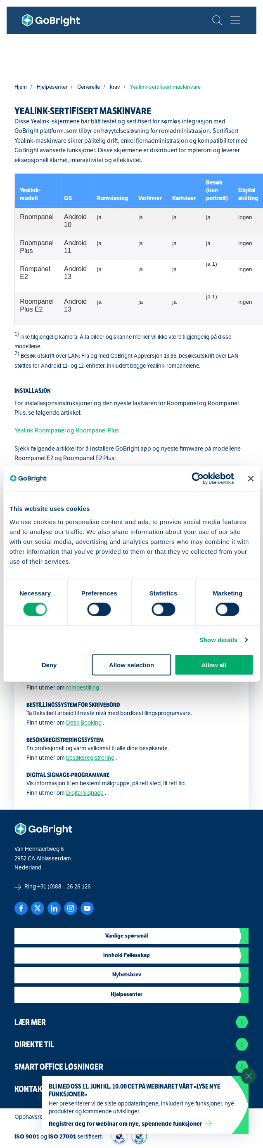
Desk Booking (84, 722)
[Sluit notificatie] (248, 1076)
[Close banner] (251, 479)
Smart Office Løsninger (131, 1067)
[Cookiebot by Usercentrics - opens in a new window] (197, 478)
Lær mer (131, 1022)
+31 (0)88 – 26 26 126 (64, 886)
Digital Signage (85, 792)
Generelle (88, 86)
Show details (218, 639)
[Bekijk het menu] (235, 20)
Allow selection (131, 664)
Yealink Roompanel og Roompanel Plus (66, 430)
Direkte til (131, 1044)
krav (115, 86)
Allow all (214, 664)
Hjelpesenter (52, 86)
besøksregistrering (90, 757)
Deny (49, 664)
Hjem (20, 86)
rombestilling (82, 687)
